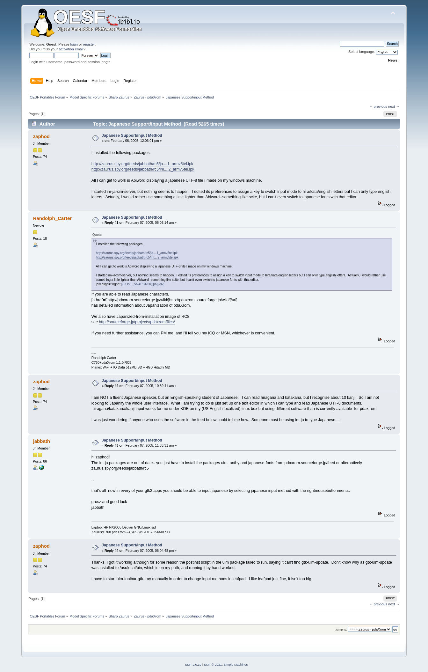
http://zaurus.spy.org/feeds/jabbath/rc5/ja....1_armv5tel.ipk (142, 164)
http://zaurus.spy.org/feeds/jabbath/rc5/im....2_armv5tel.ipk (142, 169)
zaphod (41, 136)
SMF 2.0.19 (193, 664)
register (89, 44)
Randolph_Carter (52, 218)
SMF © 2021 (213, 664)
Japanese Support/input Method (132, 135)
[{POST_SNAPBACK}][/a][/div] (142, 284)
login (74, 44)
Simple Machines (236, 664)
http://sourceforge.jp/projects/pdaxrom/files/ (137, 322)
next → (394, 106)
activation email (71, 49)
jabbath (41, 441)
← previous (378, 106)
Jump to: (341, 629)
